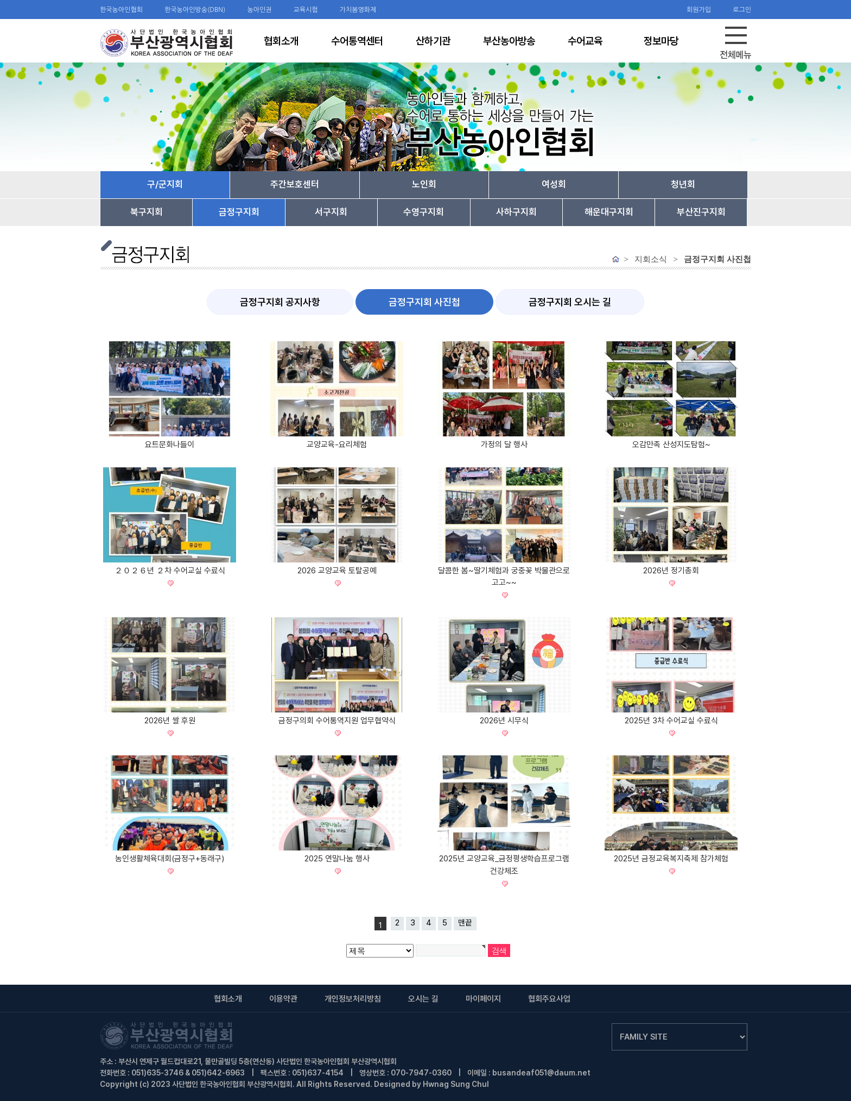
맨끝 (465, 923)
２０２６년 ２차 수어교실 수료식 (170, 570)
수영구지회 (423, 212)
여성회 (554, 184)
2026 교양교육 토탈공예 (337, 570)
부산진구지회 (701, 212)
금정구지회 (239, 212)
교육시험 (306, 10)
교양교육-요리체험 (337, 444)
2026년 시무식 (504, 720)
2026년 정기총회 (671, 570)
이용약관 (283, 999)
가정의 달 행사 (504, 444)
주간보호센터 (294, 184)
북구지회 (146, 212)
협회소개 (228, 999)
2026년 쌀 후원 (169, 720)
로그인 (742, 10)
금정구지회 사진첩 (424, 302)
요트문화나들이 (169, 444)
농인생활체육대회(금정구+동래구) (169, 859)
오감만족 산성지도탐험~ (671, 444)
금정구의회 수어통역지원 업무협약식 (337, 720)
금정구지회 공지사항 (280, 302)
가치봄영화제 (358, 10)
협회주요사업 (549, 999)
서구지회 (331, 212)
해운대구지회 (609, 212)
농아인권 (259, 10)
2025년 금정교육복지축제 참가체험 (671, 859)
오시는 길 (423, 999)
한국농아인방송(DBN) (194, 10)
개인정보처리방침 (353, 999)
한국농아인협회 (121, 10)
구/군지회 (165, 184)
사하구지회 (516, 212)
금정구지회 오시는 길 (570, 302)
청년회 (683, 184)
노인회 (424, 184)
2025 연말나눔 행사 (337, 859)
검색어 (0, 0)
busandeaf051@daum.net (541, 1072)
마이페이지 (483, 999)
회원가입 (699, 10)
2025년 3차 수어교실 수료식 (671, 720)
